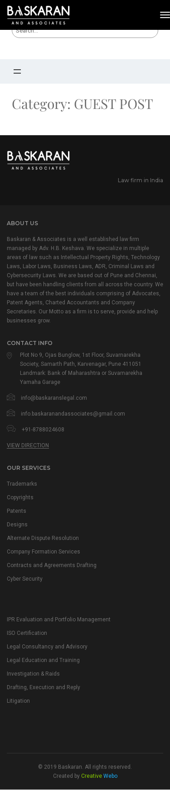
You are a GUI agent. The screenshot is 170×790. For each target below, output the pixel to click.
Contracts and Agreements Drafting (60, 568)
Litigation (20, 707)
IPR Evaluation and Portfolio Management (69, 623)
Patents (18, 512)
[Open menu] (17, 71)
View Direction (28, 445)
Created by (85, 783)
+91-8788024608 (43, 429)
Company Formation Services (51, 554)
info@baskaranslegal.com (54, 398)
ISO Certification (31, 637)
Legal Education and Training (49, 665)
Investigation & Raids (38, 679)
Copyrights (23, 498)
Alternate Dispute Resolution (49, 540)
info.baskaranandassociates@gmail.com (73, 414)
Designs (18, 526)
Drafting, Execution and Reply (50, 693)
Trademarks (24, 484)
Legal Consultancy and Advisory (54, 651)
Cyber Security (28, 582)
